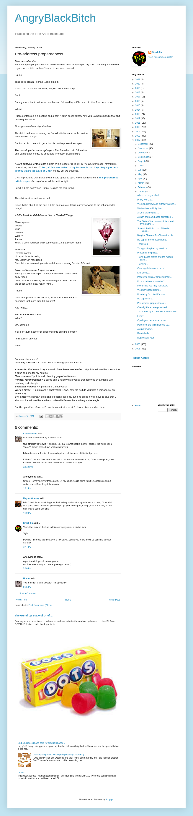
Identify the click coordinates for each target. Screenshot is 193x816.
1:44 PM (27, 547)
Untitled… (22, 772)
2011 (138, 123)
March (141, 183)
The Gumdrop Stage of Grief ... (34, 615)
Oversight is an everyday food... (153, 307)
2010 (138, 127)
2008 (138, 136)
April (140, 178)
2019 (138, 88)
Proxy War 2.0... (145, 199)
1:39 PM (27, 513)
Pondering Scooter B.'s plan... (152, 294)
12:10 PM (28, 467)
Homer (26, 578)
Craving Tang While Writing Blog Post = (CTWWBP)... (59, 754)
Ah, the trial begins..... (148, 212)
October (142, 152)
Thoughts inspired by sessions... (153, 248)
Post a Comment (27, 593)
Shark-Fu (28, 523)
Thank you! (142, 244)
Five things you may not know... (152, 285)
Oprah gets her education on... (152, 320)
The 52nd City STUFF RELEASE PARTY (157, 311)
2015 (138, 105)
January (142, 191)
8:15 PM (27, 587)
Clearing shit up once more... (151, 268)
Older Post (114, 599)
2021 (138, 79)
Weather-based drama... (149, 290)
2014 (138, 110)
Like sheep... (143, 272)
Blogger (110, 799)
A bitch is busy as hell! (148, 195)
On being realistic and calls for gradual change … (42, 743)
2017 (138, 96)
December (143, 144)
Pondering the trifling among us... (153, 325)
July (140, 165)
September (143, 157)
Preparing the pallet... (147, 252)
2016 (138, 101)
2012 (138, 118)
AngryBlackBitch (55, 18)
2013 (138, 114)
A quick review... (145, 329)
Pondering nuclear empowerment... (154, 277)
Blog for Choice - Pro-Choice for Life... (156, 235)
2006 (138, 344)
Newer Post (21, 599)
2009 (138, 131)
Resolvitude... (144, 333)
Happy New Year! (146, 337)
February (142, 187)
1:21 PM (27, 488)
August (141, 161)
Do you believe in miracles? (151, 281)
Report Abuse (140, 357)
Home (68, 599)
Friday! (140, 316)
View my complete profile (160, 57)
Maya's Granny (31, 498)
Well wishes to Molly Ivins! (150, 208)
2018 (138, 92)
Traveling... (142, 264)
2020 (138, 83)
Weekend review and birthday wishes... (156, 204)
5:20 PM (27, 568)
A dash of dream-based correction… (155, 217)
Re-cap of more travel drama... (152, 239)
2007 (138, 140)
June (140, 170)
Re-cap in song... (145, 298)
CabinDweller (30, 433)
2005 (138, 348)
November (143, 148)
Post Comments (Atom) (40, 605)
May (140, 174)
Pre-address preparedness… (151, 303)
